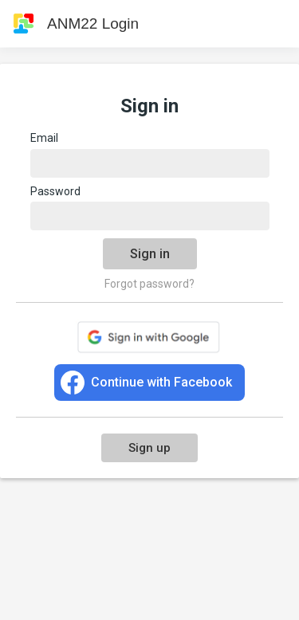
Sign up (149, 448)
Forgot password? (149, 283)
